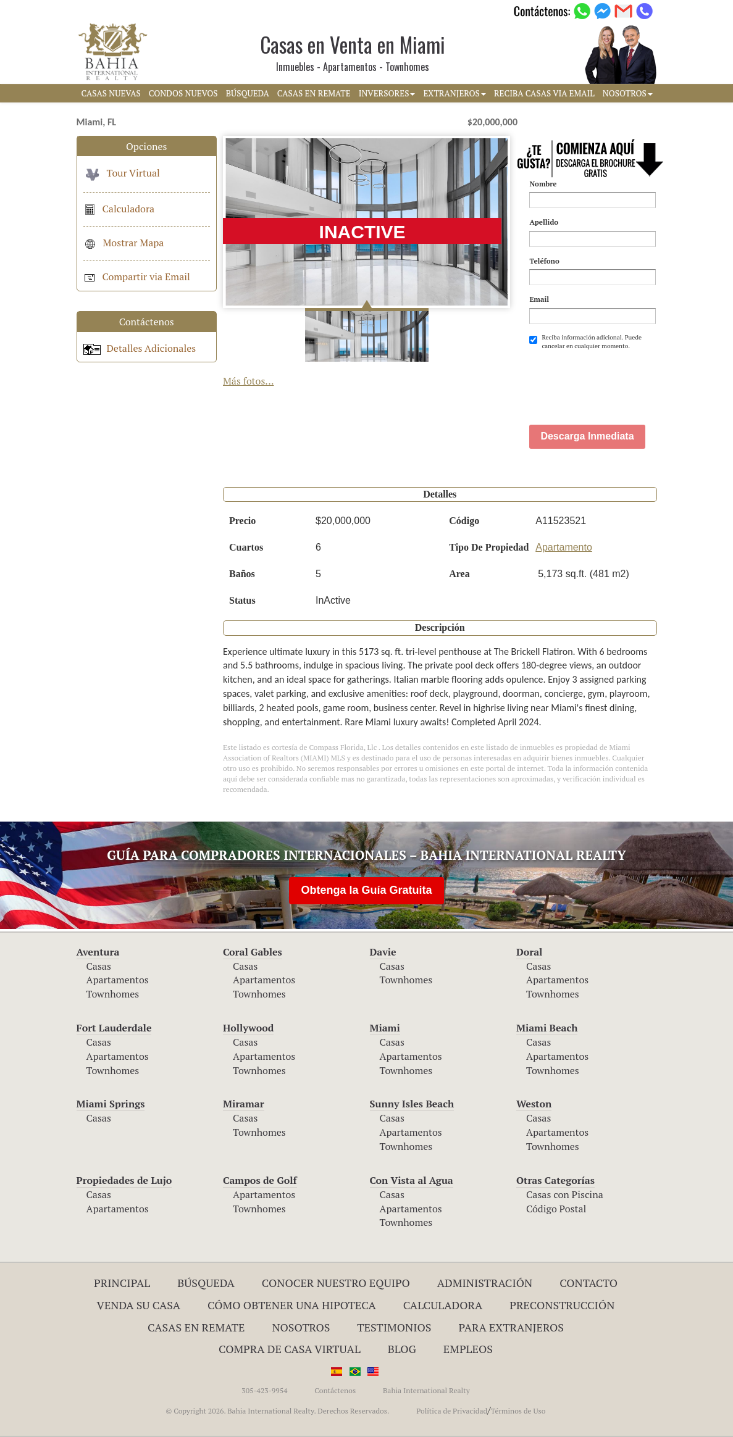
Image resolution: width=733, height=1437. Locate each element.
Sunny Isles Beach (412, 1103)
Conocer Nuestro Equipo (336, 1282)
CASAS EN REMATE (314, 93)
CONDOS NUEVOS (183, 93)
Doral (529, 952)
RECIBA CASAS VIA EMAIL (544, 93)
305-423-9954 (264, 1390)
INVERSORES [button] (387, 93)
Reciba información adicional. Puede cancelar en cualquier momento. (585, 341)
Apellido (543, 222)
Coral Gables (252, 952)
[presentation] (623, 381)
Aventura (98, 952)
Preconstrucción (561, 1304)
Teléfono (544, 260)
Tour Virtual (121, 173)
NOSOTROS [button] (628, 93)
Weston (533, 1103)
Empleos (468, 1348)
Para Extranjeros (511, 1327)
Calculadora (119, 208)
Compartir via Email (136, 276)
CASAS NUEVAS (111, 93)
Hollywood (248, 1028)
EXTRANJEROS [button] (454, 93)
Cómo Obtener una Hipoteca (291, 1304)
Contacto (588, 1282)
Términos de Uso (518, 1410)
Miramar (243, 1103)
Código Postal (556, 1208)
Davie (383, 952)
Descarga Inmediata (587, 436)
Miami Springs (111, 1103)
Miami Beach (546, 1028)
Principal (122, 1282)
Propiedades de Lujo (124, 1180)
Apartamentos (117, 979)
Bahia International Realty (426, 1390)
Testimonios (394, 1327)
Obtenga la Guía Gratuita (366, 890)
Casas (98, 966)
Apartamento (563, 547)
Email (539, 299)
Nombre (542, 183)
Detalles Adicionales (139, 348)
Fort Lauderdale (114, 1028)
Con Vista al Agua (411, 1180)
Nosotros (301, 1327)
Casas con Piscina (564, 1194)
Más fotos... (248, 381)
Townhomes (113, 994)
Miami (385, 1028)
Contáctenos (335, 1390)
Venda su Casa (139, 1304)
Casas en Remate (196, 1327)
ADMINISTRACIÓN (485, 1282)
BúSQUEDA (247, 93)
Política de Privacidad (451, 1410)
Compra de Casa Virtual (290, 1348)
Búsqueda (206, 1282)
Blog (402, 1348)
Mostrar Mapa (123, 242)
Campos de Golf (260, 1180)
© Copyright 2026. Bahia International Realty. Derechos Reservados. (278, 1410)
